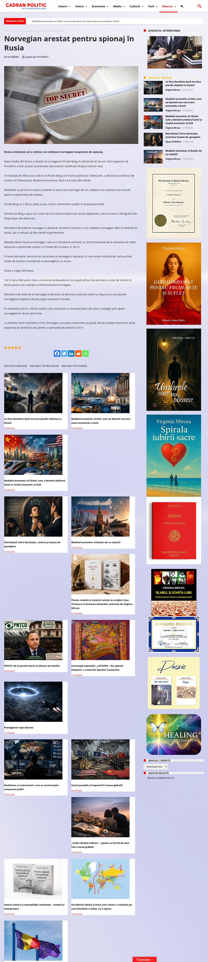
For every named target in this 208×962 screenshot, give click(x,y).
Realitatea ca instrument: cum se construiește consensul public (23, 578)
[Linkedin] (71, 353)
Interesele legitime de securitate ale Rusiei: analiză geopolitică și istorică (23, 858)
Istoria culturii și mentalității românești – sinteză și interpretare (24, 629)
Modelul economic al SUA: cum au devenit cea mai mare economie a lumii (75, 21)
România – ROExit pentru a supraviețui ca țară (20, 691)
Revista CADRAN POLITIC (161, 778)
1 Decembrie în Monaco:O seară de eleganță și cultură (113, 691)
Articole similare (15, 365)
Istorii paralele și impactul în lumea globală (71, 578)
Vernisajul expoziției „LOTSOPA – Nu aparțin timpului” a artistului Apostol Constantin (69, 525)
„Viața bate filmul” (61, 799)
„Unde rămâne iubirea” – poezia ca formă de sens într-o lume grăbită (116, 578)
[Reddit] (78, 353)
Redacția (77, 958)
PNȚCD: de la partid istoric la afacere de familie (21, 523)
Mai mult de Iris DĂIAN (44, 365)
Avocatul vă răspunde (164, 30)
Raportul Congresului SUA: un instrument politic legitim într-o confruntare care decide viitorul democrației (69, 695)
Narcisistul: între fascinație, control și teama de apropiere (25, 464)
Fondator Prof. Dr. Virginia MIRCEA (103, 958)
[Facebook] (57, 353)
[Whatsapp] (85, 353)
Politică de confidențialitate (55, 958)
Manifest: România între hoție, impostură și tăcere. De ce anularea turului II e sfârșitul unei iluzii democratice (71, 860)
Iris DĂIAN (13, 57)
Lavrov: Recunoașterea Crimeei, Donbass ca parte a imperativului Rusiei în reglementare (69, 916)
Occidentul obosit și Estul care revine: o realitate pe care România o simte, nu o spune (71, 631)
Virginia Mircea (173, 89)
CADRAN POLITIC (28, 958)
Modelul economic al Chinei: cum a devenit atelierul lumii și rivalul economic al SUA (116, 412)
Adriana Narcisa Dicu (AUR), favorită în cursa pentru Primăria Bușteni (115, 858)
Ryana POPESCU (173, 141)
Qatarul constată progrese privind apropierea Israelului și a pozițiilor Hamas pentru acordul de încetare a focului (24, 918)
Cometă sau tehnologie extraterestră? (109, 801)
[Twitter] (64, 353)
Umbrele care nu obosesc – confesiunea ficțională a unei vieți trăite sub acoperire (24, 803)
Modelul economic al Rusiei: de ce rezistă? (70, 464)
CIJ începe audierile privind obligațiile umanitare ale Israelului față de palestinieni (116, 916)
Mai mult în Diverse (74, 365)
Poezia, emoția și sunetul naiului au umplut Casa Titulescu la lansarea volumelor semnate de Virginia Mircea (117, 468)
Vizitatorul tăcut (13, 748)
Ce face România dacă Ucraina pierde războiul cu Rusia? (22, 410)
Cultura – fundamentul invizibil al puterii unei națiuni (115, 750)
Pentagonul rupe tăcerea (110, 521)
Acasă (7, 30)
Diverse (16, 30)
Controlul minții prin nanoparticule (71, 748)
